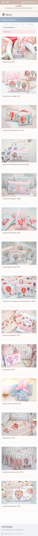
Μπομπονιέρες (15, 24)
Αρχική (6, 24)
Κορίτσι (23, 24)
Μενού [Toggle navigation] (7, 14)
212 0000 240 (29, 2)
